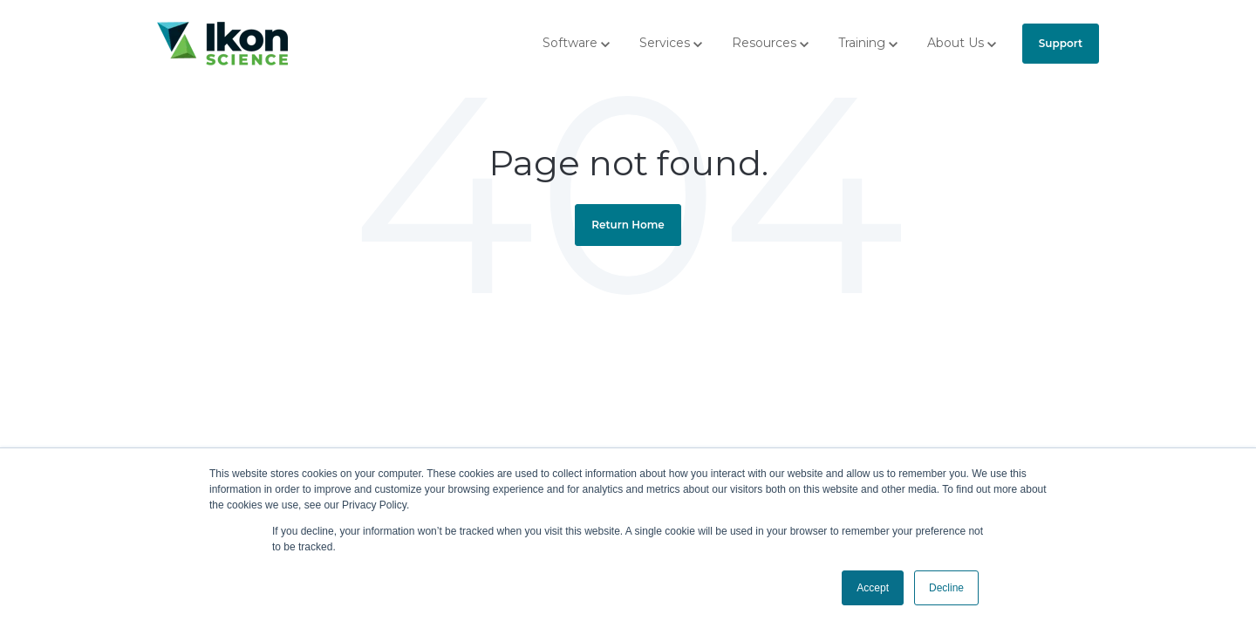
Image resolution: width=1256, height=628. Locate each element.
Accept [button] (873, 588)
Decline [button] (946, 588)
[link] (222, 42)
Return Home (628, 224)
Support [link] (1060, 43)
